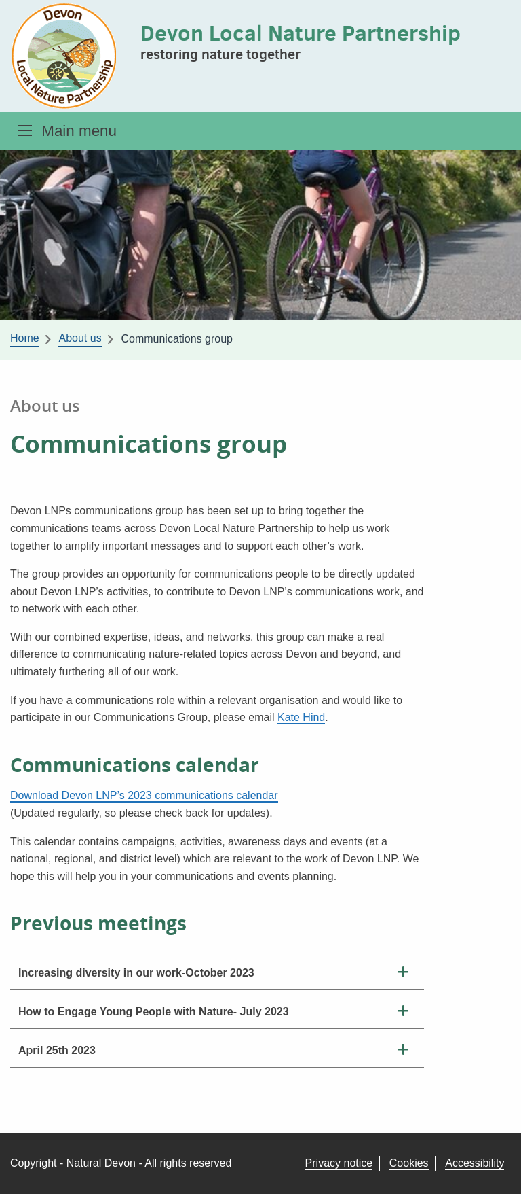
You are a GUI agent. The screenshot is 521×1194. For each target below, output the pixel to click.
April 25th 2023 (57, 1050)
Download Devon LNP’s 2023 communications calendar (144, 795)
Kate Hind (301, 717)
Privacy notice (339, 1163)
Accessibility (474, 1163)
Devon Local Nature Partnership (300, 33)
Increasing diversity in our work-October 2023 (136, 973)
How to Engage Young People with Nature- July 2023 (153, 1011)
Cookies (409, 1163)
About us (79, 338)
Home (24, 338)
